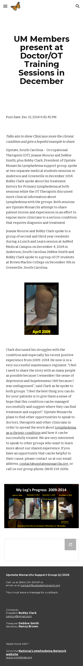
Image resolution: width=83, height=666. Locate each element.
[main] (41, 60)
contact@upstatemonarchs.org (43, 464)
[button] (5, 6)
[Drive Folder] (41, 550)
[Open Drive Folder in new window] (70, 544)
